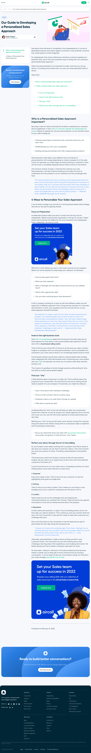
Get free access (45, 674)
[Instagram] (16, 704)
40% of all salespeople (43, 339)
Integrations (50, 696)
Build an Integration (29, 733)
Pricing (48, 703)
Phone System (28, 703)
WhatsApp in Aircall (75, 711)
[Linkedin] (14, 704)
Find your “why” (44, 101)
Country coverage (51, 706)
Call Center (27, 696)
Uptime (48, 730)
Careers (48, 725)
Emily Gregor (11, 36)
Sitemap (42, 749)
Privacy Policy (28, 749)
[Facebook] (8, 704)
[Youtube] (19, 704)
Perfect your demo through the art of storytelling (57, 105)
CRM (40, 361)
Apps (48, 701)
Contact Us (49, 720)
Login (83, 2)
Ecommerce (27, 706)
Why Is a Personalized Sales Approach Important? (15, 51)
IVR (70, 698)
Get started (15, 82)
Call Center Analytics (75, 703)
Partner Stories (28, 728)
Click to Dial (72, 709)
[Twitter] (11, 704)
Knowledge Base (29, 723)
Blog (4, 9)
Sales (9, 9)
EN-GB (3, 2)
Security (36, 749)
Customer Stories (29, 725)
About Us (49, 723)
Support (26, 698)
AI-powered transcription (77, 433)
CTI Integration (73, 706)
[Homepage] (45, 3)
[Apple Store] (10, 707)
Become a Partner (29, 730)
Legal (21, 749)
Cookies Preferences (52, 749)
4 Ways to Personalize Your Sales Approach (15, 57)
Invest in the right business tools (51, 97)
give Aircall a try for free (55, 557)
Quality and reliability (52, 698)
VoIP (25, 736)
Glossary (26, 738)
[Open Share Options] (35, 37)
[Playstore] (12, 707)
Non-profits (27, 709)
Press (48, 728)
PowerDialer (72, 696)
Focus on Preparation (47, 93)
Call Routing (72, 701)
